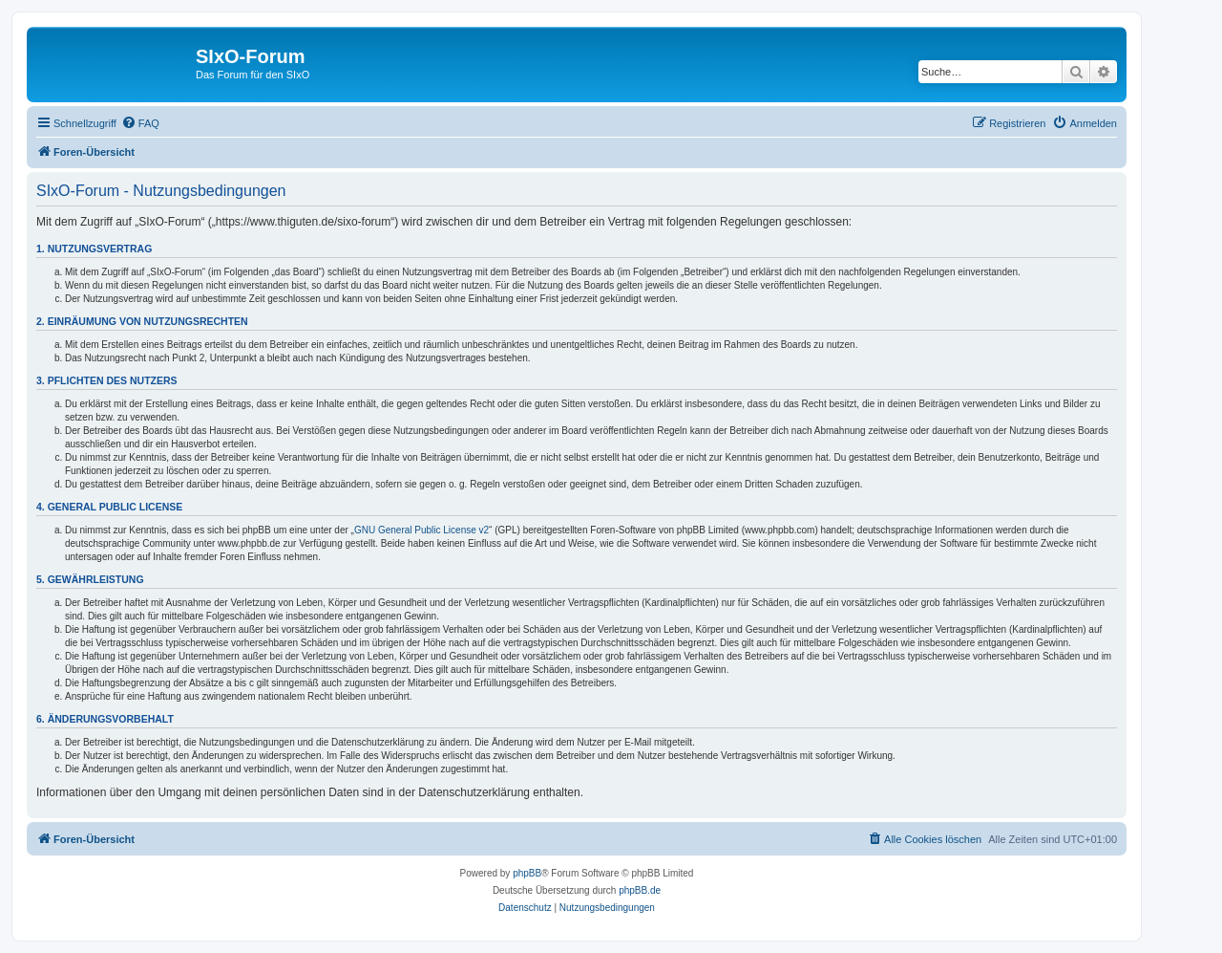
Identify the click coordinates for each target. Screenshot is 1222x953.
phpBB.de (640, 890)
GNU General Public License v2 (421, 530)
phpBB (527, 873)
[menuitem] (140, 123)
